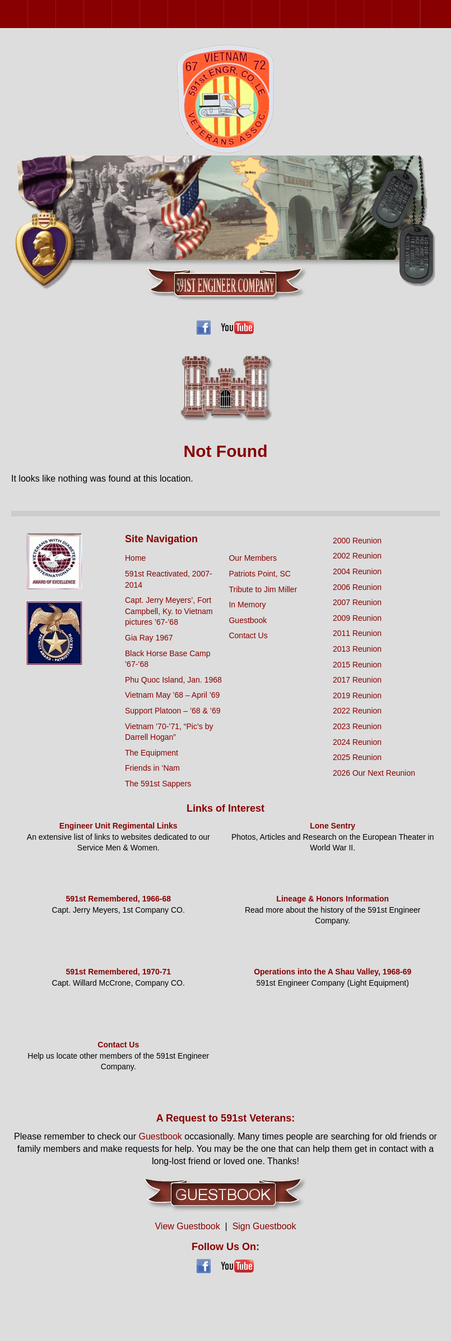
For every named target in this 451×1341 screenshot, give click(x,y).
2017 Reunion (357, 679)
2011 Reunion (357, 633)
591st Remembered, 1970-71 (118, 971)
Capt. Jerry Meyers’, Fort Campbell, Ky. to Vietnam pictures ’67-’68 (169, 611)
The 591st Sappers (158, 783)
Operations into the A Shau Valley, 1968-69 (332, 971)
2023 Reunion (357, 726)
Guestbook (248, 620)
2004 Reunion (83, 14)
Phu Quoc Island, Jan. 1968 (173, 679)
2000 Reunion (27, 14)
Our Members (253, 557)
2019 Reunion (357, 695)
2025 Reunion (357, 757)
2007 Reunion (357, 602)
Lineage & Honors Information (332, 898)
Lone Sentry (332, 825)
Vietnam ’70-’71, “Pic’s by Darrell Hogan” (169, 732)
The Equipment (151, 752)
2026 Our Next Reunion (434, 14)
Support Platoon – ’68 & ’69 (172, 710)
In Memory (247, 604)
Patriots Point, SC (260, 573)
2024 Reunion (357, 742)
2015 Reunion (357, 664)
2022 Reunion (357, 710)
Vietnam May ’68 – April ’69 (172, 694)
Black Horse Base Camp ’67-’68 (168, 659)
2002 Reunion (55, 14)
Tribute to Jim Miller (263, 589)
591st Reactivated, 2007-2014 (168, 579)
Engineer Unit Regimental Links (118, 825)
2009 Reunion (357, 618)
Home (135, 557)
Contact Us (248, 635)
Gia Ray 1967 (149, 637)
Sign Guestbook (264, 1226)
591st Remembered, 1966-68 (118, 898)
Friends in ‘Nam (152, 767)
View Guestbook (187, 1226)
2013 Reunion (357, 648)
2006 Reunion (111, 14)
